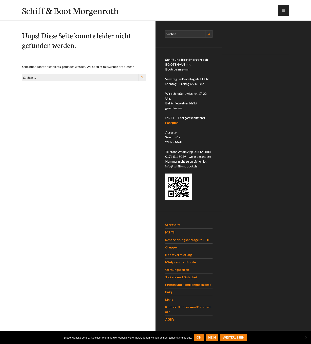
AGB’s (170, 319)
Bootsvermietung (178, 255)
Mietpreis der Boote (180, 262)
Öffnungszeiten (177, 269)
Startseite (173, 225)
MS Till (170, 232)
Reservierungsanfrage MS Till (187, 240)
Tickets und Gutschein (182, 277)
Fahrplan (172, 122)
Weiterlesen (233, 337)
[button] (283, 10)
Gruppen (172, 247)
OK (198, 337)
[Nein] (306, 337)
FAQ (168, 292)
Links (169, 299)
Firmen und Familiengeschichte (188, 284)
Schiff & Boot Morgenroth (70, 10)
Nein (212, 337)
